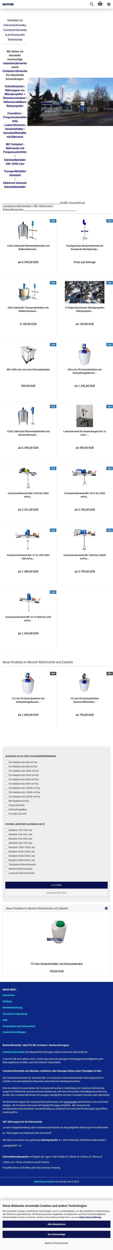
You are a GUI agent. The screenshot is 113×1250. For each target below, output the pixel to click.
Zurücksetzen (56, 892)
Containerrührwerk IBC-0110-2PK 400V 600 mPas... (28, 557)
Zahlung (7, 1001)
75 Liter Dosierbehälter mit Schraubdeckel (56, 964)
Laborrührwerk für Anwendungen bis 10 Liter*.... (84, 433)
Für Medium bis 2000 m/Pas (22, 770)
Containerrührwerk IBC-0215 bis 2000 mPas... (84, 495)
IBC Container (14, 144)
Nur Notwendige (56, 1234)
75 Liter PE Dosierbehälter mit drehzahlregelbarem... (28, 700)
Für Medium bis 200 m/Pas (21, 762)
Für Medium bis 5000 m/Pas (22, 783)
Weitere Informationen (56, 1243)
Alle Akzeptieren (57, 1224)
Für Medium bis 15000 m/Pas (22, 792)
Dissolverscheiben (14, 98)
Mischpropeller (14, 94)
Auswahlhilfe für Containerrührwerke (30, 756)
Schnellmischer (14, 86)
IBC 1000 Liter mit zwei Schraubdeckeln (28, 369)
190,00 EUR (56, 971)
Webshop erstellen (44, 1181)
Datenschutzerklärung (90, 1217)
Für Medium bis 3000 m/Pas (22, 779)
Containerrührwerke (15, 71)
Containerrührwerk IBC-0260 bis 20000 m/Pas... (85, 557)
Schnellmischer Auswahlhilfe (25, 824)
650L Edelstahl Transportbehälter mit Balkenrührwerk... (28, 309)
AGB (5, 1020)
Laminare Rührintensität (20, 872)
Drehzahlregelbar (16, 809)
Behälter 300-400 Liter (18, 838)
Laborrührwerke (15, 125)
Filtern (56, 885)
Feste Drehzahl (14, 805)
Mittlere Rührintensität (19, 868)
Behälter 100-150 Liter (18, 830)
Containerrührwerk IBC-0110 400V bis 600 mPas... (28, 619)
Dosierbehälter (14, 129)
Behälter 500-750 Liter (18, 842)
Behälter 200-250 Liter (18, 834)
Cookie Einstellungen (14, 1032)
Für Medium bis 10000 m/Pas (22, 787)
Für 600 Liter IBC (16, 813)
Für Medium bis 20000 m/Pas (22, 796)
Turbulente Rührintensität (20, 864)
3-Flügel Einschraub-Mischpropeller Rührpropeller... (84, 309)
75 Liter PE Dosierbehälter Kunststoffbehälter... (84, 700)
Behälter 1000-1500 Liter (20, 847)
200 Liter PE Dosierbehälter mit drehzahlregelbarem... (85, 371)
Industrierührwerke (15, 63)
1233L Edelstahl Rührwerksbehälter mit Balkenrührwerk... (28, 247)
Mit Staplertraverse (17, 800)
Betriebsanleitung (12, 1007)
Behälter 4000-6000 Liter (20, 860)
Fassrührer (14, 113)
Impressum (9, 995)
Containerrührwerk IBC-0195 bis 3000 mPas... (28, 495)
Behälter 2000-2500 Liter (20, 851)
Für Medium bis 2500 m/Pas (22, 775)
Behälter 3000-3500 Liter (20, 855)
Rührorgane (12, 90)
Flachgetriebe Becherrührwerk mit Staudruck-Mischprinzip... (84, 247)
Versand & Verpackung (15, 1013)
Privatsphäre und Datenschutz (19, 1026)
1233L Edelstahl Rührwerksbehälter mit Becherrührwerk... (28, 433)
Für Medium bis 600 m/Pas (21, 766)
